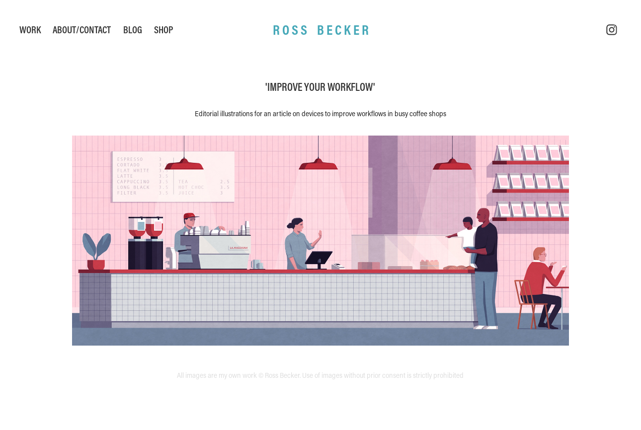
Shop (163, 29)
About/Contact (82, 29)
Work (30, 29)
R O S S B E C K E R (321, 29)
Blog (132, 29)
